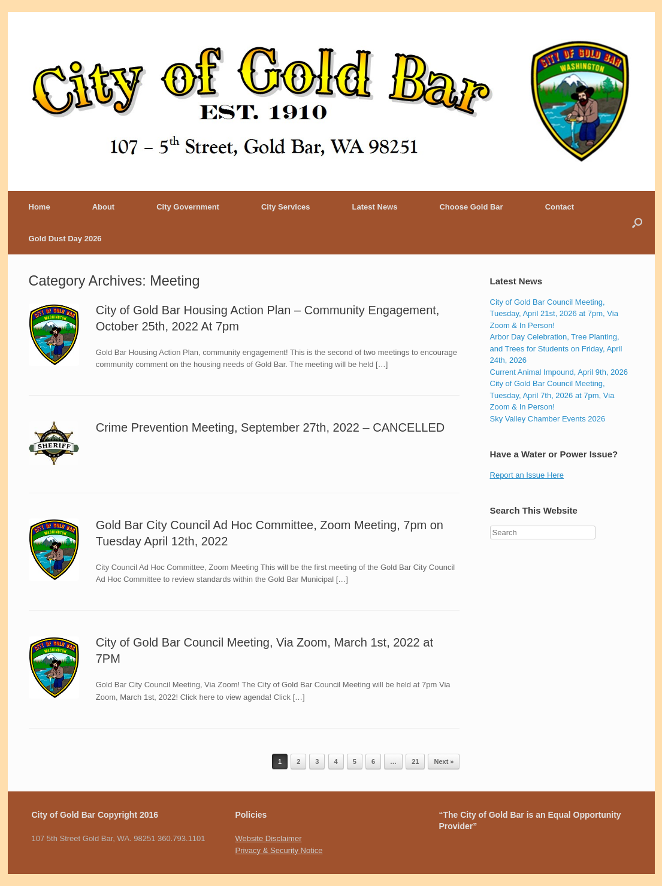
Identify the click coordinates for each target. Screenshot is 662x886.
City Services (285, 206)
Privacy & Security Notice (278, 850)
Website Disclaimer (268, 838)
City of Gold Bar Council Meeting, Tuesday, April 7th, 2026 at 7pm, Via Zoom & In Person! (552, 395)
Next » (444, 761)
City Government (187, 206)
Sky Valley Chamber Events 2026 (548, 418)
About (103, 206)
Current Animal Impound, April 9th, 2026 (559, 372)
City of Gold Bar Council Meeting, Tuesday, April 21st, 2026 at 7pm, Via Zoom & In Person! (554, 314)
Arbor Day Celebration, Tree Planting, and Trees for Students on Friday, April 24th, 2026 (556, 348)
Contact (559, 206)
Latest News (375, 206)
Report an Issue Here (527, 475)
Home (39, 206)
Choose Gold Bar (471, 206)
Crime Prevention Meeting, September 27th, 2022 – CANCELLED (270, 427)
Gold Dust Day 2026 (65, 238)
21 (415, 761)
